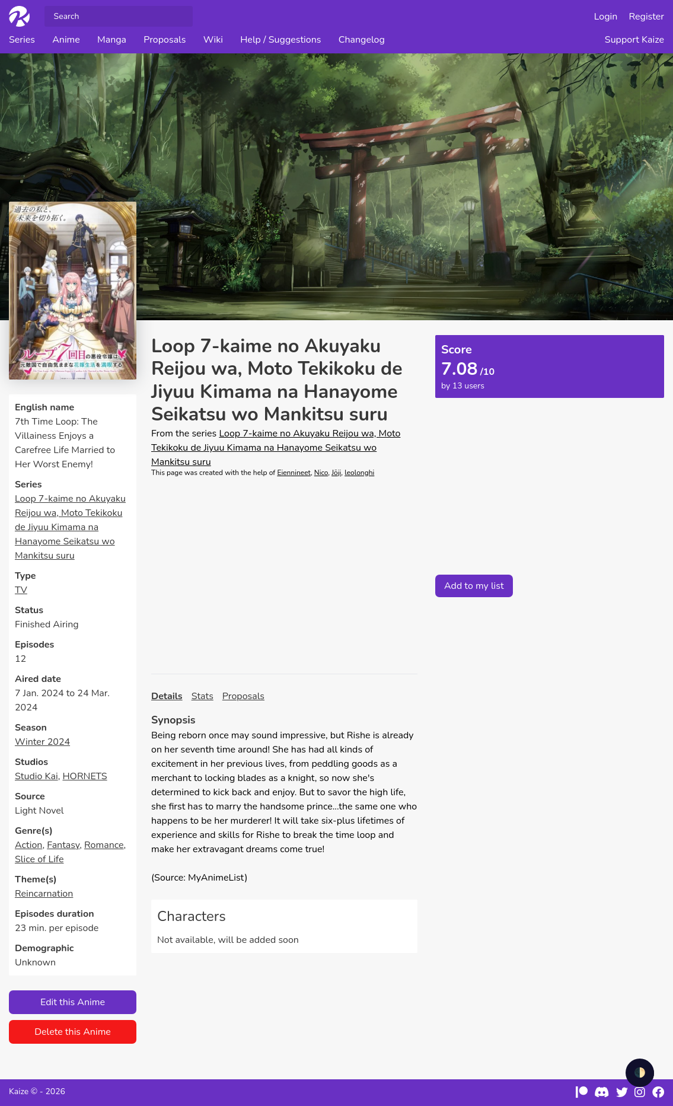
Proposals (164, 39)
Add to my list (474, 585)
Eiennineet (294, 472)
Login (606, 16)
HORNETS (84, 776)
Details (167, 696)
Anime (66, 39)
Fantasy (63, 845)
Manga (111, 39)
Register (647, 16)
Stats (202, 696)
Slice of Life (39, 859)
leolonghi (359, 472)
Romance (103, 845)
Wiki (213, 39)
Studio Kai (36, 776)
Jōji (336, 472)
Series (22, 39)
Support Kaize (634, 39)
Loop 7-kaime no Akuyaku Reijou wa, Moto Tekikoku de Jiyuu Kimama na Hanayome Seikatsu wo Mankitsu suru (70, 527)
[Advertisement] (284, 576)
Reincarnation (44, 893)
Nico (321, 472)
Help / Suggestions (280, 39)
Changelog (362, 39)
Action (28, 845)
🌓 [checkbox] (640, 1072)
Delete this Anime (72, 1031)
